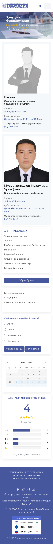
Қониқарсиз (14, 341)
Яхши (10, 329)
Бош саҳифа (12, 25)
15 (22, 378)
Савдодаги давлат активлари (20, 302)
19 (45, 378)
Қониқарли (14, 335)
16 (28, 378)
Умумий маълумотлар (15, 236)
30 (16, 371)
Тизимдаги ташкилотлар (17, 263)
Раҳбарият (10, 249)
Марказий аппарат (14, 254)
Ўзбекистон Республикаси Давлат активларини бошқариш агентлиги (26, 475)
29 (10, 371)
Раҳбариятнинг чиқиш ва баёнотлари (24, 245)
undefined (7, 363)
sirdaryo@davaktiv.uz (15, 111)
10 (33, 375)
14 (16, 378)
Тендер (8, 240)
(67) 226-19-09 (11, 219)
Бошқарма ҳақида (14, 293)
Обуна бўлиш (26, 280)
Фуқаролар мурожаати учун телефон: (23, 123)
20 (10, 382)
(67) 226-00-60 (11, 126)
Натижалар (32, 349)
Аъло (10, 323)
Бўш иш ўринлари (14, 268)
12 (45, 375)
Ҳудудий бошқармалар (21, 27)
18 (39, 378)
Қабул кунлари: (12, 116)
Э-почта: (8, 108)
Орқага (26, 29)
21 (16, 382)
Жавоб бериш (14, 349)
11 (39, 375)
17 (33, 378)
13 (10, 378)
